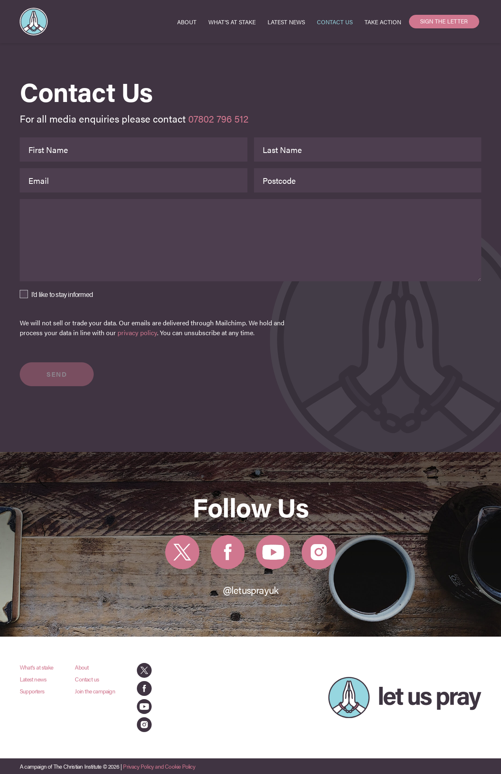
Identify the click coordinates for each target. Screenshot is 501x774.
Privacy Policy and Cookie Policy (159, 766)
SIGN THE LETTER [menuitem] (444, 21)
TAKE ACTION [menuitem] (383, 22)
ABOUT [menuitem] (186, 22)
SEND (56, 374)
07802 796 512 (218, 118)
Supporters (32, 691)
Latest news (33, 679)
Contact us (87, 679)
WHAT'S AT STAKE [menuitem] (232, 22)
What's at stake (36, 667)
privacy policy (137, 332)
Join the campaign (95, 691)
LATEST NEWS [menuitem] (286, 22)
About (81, 667)
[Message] (250, 240)
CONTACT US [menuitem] (335, 22)
